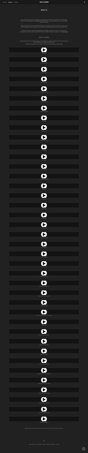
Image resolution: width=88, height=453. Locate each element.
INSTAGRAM (65, 31)
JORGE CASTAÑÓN (44, 2)
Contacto (16, 2)
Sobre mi (10, 2)
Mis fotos (5, 2)
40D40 (40, 30)
